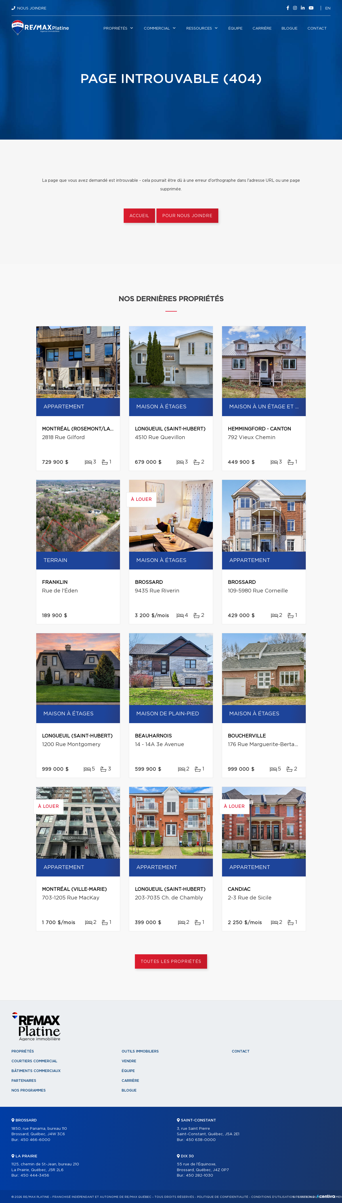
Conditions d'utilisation (273, 1197)
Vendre (129, 1061)
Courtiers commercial (34, 1061)
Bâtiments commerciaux (36, 1071)
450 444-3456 (34, 1175)
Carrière (262, 28)
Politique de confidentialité (222, 1197)
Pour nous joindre (187, 216)
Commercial (157, 28)
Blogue (289, 28)
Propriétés (115, 28)
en (327, 8)
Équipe (235, 28)
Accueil (139, 216)
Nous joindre (31, 8)
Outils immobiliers (140, 1051)
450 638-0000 (201, 1140)
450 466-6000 (35, 1140)
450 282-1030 (199, 1175)
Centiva (326, 1196)
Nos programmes (29, 1090)
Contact (317, 28)
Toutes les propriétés (171, 962)
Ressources (199, 28)
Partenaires (24, 1080)
